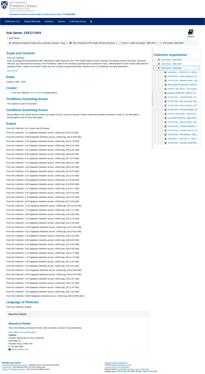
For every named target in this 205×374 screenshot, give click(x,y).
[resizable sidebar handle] (152, 98)
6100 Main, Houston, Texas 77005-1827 (134, 369)
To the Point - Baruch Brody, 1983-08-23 (185, 122)
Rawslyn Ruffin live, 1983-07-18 (181, 93)
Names (61, 21)
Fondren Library (111, 367)
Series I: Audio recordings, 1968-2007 (139, 43)
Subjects (49, 21)
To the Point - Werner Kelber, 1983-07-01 (185, 80)
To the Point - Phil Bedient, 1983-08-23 (184, 134)
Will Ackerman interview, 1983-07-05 (183, 85)
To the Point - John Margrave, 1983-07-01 (185, 76)
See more (12, 71)
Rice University (37, 93)
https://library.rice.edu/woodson (22, 332)
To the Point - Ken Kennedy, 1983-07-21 (185, 101)
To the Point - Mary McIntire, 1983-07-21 (185, 105)
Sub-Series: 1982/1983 (171, 64)
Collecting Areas (77, 21)
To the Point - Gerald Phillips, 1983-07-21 (185, 97)
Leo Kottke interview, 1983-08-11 (182, 118)
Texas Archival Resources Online (14, 365)
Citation (190, 33)
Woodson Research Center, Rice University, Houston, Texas (38, 43)
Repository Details (18, 314)
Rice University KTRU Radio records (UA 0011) (94, 43)
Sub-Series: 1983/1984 (171, 68)
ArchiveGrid (6, 367)
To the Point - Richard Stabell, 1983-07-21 (186, 109)
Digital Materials (32, 21)
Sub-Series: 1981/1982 (171, 60)
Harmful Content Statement (116, 363)
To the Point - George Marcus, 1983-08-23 (186, 130)
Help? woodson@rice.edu (48, 14)
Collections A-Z (12, 21)
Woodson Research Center (22, 14)
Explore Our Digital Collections (13, 369)
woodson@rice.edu (19, 349)
